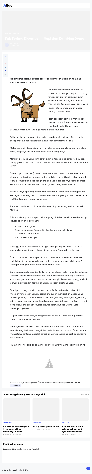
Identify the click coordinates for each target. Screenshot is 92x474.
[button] (5, 75)
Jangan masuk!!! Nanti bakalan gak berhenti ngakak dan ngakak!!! (72, 429)
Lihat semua (85, 394)
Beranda (8, 33)
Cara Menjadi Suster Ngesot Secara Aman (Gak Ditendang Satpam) (16, 429)
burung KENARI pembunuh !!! (46, 426)
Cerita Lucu (17, 33)
